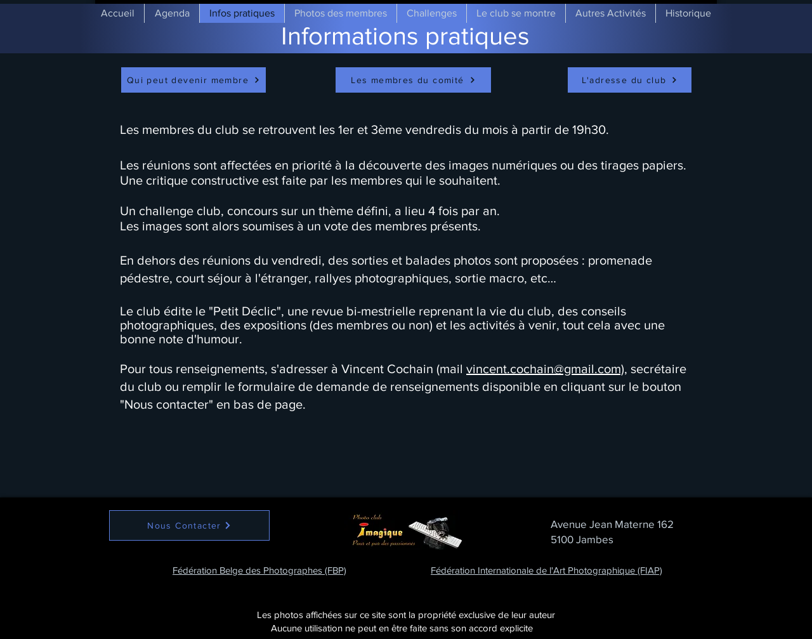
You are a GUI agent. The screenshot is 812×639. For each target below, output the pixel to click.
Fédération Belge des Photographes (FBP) (259, 570)
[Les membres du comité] (413, 80)
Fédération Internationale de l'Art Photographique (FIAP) (546, 570)
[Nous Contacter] (189, 525)
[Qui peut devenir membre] (193, 80)
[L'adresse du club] (629, 80)
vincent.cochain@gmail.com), (546, 369)
